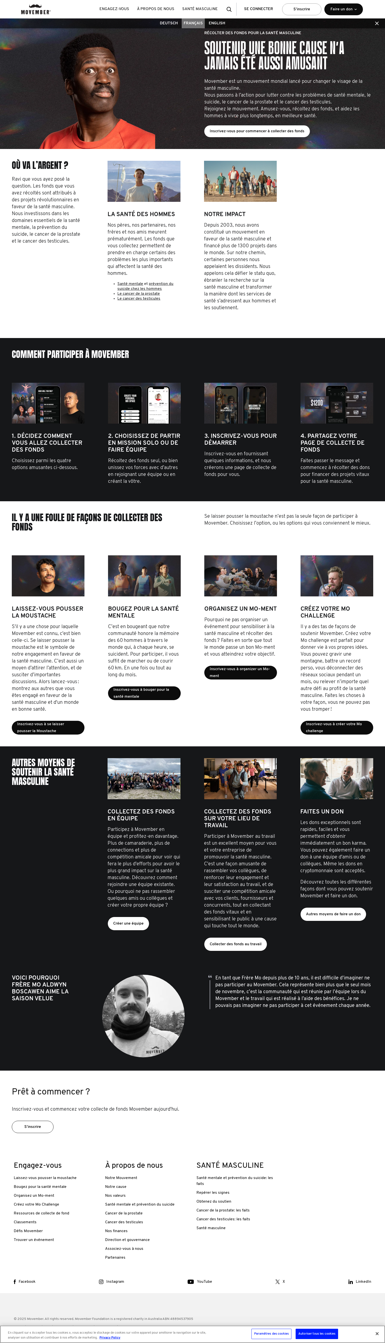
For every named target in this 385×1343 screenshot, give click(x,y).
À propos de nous (155, 9)
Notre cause (115, 1187)
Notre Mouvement (121, 1178)
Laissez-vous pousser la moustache (45, 1178)
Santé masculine (211, 1228)
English (217, 23)
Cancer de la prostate (124, 1213)
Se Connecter (258, 9)
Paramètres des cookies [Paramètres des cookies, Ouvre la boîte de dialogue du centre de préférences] (271, 1333)
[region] (192, 1334)
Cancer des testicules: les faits (223, 1219)
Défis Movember (28, 1231)
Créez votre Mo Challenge (36, 1205)
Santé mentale (130, 284)
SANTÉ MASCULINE (200, 9)
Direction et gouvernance (127, 1240)
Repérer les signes (213, 1193)
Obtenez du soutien (213, 1202)
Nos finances (116, 1231)
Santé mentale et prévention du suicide (140, 1205)
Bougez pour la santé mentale (40, 1187)
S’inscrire (301, 9)
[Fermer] (377, 1333)
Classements (25, 1222)
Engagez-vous (114, 9)
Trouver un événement (34, 1240)
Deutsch (169, 23)
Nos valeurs (115, 1196)
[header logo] (36, 9)
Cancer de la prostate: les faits (223, 1210)
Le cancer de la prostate (138, 294)
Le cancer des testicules (138, 299)
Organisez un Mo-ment (34, 1196)
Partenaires (115, 1258)
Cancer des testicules (124, 1222)
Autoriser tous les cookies (316, 1333)
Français (193, 23)
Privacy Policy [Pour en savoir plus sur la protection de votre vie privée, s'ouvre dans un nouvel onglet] (109, 1337)
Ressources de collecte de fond (41, 1213)
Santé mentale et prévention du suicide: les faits (234, 1181)
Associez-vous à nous (124, 1249)
